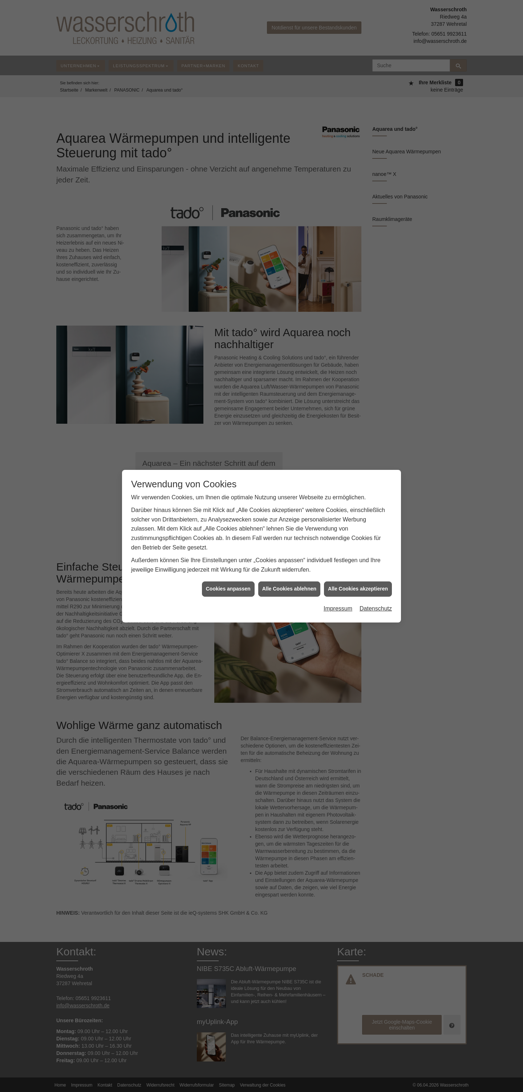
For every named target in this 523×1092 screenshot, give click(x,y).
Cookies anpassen (228, 572)
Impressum (338, 592)
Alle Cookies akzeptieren (358, 572)
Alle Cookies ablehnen (289, 572)
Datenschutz (376, 592)
